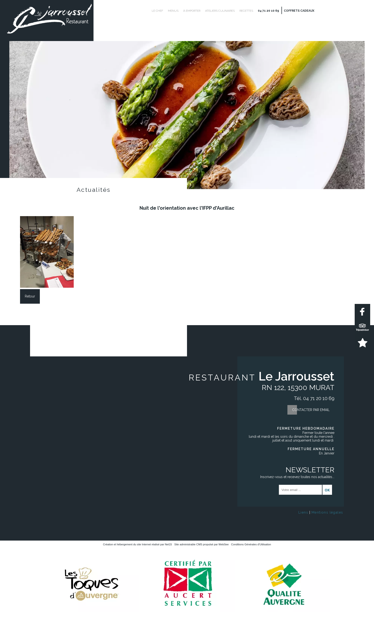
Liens (303, 512)
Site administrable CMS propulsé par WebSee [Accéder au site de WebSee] (201, 544)
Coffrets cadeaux (299, 10)
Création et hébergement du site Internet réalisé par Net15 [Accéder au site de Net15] (137, 544)
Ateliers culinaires (220, 10)
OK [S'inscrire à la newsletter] (327, 490)
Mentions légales (327, 512)
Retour (30, 296)
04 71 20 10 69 (268, 10)
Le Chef (157, 10)
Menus (173, 10)
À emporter (191, 10)
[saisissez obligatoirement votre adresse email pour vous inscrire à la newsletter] (300, 490)
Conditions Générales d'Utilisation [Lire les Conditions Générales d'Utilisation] (251, 544)
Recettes (246, 10)
